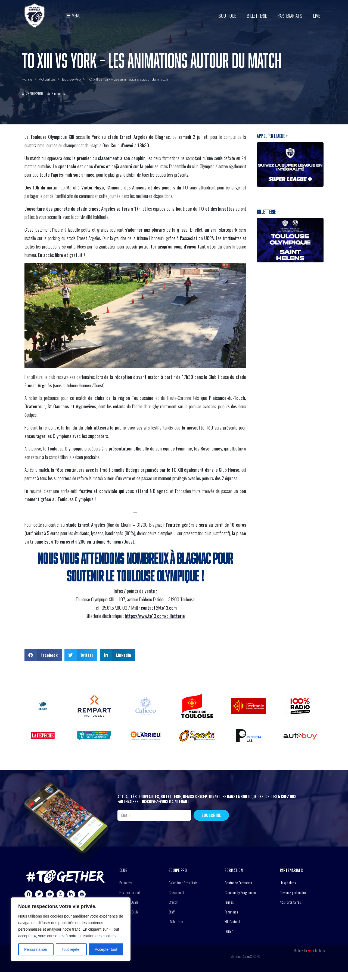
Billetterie (257, 15)
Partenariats (290, 15)
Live (316, 15)
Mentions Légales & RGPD (245, 956)
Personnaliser (36, 949)
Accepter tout (106, 949)
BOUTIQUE (227, 15)
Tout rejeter (71, 949)
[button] (43, 655)
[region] (70, 929)
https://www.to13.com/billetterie (155, 615)
